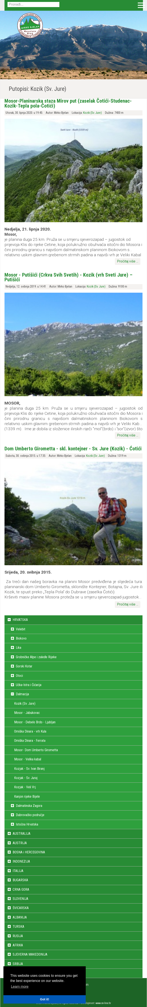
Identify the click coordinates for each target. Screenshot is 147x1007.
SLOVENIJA (20, 899)
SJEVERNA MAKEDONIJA (30, 954)
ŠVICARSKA (21, 908)
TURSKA (18, 927)
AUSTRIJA (20, 843)
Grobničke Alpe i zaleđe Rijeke (36, 657)
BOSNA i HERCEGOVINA (29, 852)
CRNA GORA (21, 889)
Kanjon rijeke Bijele (27, 796)
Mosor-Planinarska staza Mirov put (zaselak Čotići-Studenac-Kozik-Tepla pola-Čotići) (68, 103)
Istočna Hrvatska (27, 824)
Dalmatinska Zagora (29, 806)
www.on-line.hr (103, 1003)
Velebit (20, 629)
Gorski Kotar (24, 666)
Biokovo (21, 638)
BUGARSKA (20, 880)
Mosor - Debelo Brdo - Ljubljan (35, 722)
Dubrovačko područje (30, 815)
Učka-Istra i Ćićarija (28, 685)
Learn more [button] (19, 986)
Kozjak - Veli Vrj (25, 787)
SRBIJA (18, 964)
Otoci (19, 676)
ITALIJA (18, 871)
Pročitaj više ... (127, 261)
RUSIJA (18, 936)
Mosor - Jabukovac (27, 713)
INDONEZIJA (21, 861)
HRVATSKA (20, 620)
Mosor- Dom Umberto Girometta (36, 750)
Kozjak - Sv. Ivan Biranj (29, 769)
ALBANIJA (20, 917)
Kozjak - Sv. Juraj (26, 778)
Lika (18, 648)
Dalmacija (22, 694)
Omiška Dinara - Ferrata (29, 741)
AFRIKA (18, 945)
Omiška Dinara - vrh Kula (30, 731)
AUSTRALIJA (21, 834)
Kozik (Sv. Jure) (92, 113)
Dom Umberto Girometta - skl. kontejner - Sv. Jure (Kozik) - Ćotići (73, 449)
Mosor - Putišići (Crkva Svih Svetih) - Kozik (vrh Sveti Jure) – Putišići (68, 277)
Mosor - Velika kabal (27, 759)
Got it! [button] (44, 999)
